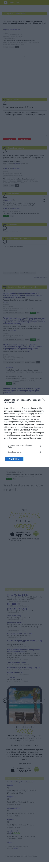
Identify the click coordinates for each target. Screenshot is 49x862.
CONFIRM (14, 459)
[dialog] (24, 431)
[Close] (44, 400)
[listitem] (24, 446)
